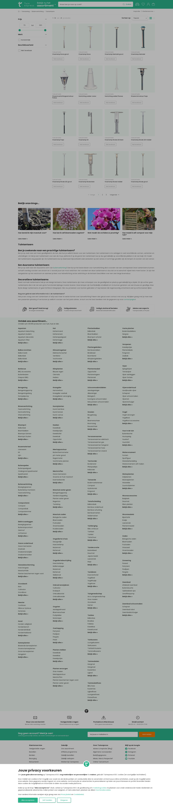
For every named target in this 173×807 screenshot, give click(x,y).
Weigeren (64, 800)
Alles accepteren (27, 800)
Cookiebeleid (79, 794)
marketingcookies (100, 788)
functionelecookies (103, 790)
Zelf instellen (47, 800)
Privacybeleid (66, 794)
